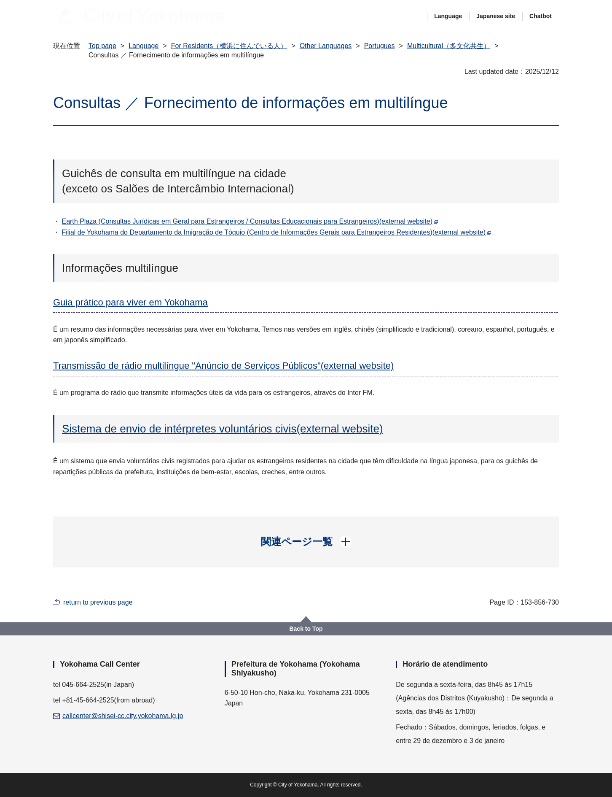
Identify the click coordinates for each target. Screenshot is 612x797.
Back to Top (305, 628)
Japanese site (495, 16)
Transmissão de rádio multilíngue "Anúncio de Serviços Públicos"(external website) (223, 365)
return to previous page (98, 602)
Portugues (379, 45)
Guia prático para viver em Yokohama (130, 302)
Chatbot (540, 16)
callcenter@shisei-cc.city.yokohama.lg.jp (122, 715)
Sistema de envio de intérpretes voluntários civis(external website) (222, 428)
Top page (102, 45)
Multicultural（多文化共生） (448, 45)
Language (448, 16)
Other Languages (326, 45)
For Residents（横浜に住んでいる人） (229, 45)
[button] (306, 542)
